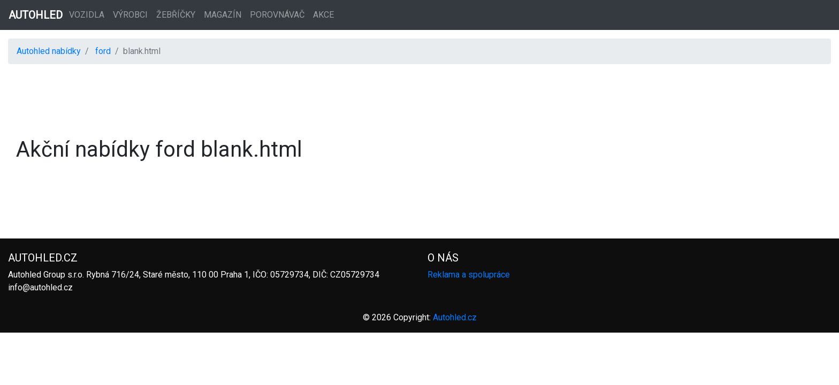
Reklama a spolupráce (469, 275)
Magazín (222, 15)
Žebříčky (175, 15)
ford (103, 51)
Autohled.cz (455, 317)
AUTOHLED (36, 15)
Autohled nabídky (49, 51)
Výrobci (130, 15)
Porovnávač (277, 15)
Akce (323, 15)
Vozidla (86, 15)
